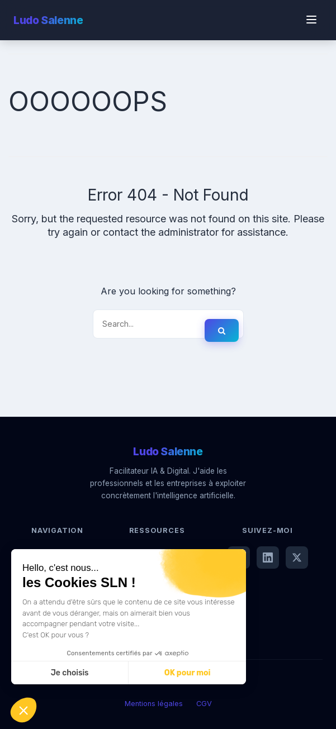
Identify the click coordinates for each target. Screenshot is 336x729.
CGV (204, 703)
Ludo (48, 20)
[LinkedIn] (268, 557)
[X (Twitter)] (297, 557)
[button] (23, 710)
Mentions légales (154, 703)
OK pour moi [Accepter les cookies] (187, 673)
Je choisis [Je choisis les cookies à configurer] (70, 673)
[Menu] (311, 20)
